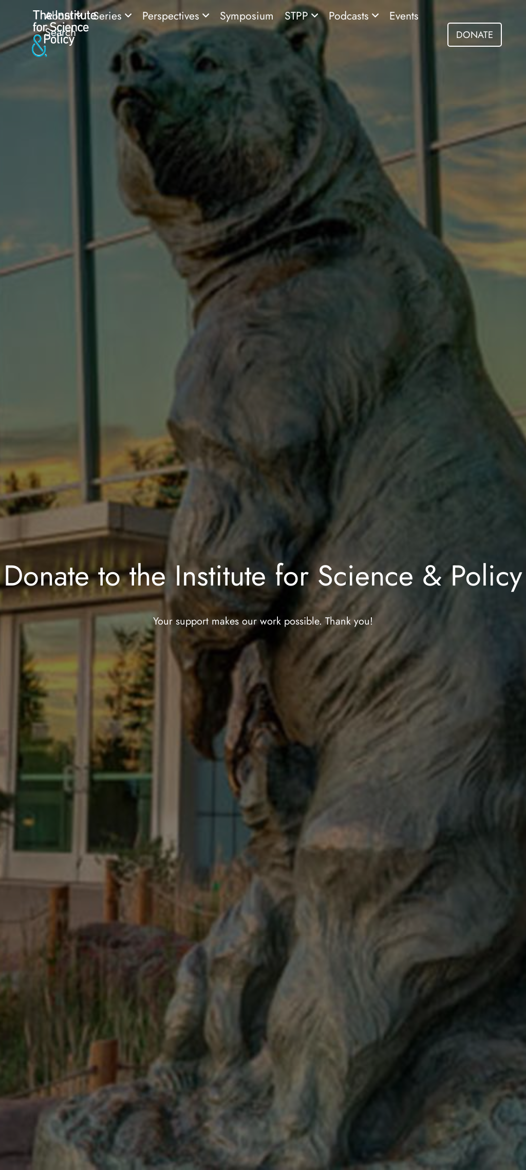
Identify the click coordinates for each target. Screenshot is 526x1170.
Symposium (247, 16)
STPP (298, 16)
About (60, 16)
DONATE (474, 35)
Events (404, 16)
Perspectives (172, 16)
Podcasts (350, 16)
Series (109, 16)
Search (60, 32)
